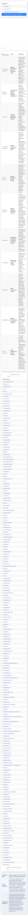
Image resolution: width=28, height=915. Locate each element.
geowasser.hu (6, 741)
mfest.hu (5, 813)
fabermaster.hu (6, 571)
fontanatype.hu (6, 588)
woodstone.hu (6, 665)
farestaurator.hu (7, 534)
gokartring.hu (6, 668)
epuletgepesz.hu (7, 551)
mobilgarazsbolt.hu (7, 469)
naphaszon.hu (6, 702)
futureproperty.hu (7, 782)
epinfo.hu (5, 660)
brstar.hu (5, 767)
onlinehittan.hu (6, 590)
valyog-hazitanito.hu (8, 838)
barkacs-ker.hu (6, 634)
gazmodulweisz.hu (7, 394)
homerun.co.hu (6, 403)
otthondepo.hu (6, 423)
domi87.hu (5, 444)
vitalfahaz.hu (6, 486)
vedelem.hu (6, 544)
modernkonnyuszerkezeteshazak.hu (11, 731)
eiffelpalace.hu (6, 687)
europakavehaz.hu (7, 641)
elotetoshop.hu (6, 493)
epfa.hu (5, 576)
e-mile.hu (5, 622)
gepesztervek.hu (7, 760)
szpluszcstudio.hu (7, 466)
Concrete (5, 117)
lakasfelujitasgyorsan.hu (9, 510)
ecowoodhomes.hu (7, 629)
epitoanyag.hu (6, 401)
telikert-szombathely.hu (8, 733)
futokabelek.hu (6, 636)
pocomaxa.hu (6, 852)
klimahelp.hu (6, 821)
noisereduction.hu (7, 748)
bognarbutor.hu (6, 488)
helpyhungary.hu (7, 418)
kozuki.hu (5, 491)
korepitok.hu (6, 656)
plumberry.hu (6, 847)
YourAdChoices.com (13, 907)
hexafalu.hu (6, 772)
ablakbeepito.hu (7, 527)
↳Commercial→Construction (11, 11)
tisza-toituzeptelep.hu (8, 459)
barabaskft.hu (6, 643)
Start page (7, 6)
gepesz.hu (5, 685)
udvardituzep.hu (7, 801)
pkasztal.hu (6, 833)
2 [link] (9, 869)
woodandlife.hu (6, 408)
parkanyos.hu (6, 449)
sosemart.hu (6, 610)
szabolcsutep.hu (7, 775)
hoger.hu (5, 503)
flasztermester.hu (7, 828)
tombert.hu (5, 855)
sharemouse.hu (6, 648)
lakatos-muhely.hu (7, 617)
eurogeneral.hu (6, 682)
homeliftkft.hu (6, 719)
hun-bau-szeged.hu (7, 809)
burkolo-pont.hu (7, 724)
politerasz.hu (6, 864)
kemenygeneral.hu (7, 857)
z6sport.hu (5, 816)
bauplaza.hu (6, 624)
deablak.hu (5, 842)
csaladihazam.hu (7, 578)
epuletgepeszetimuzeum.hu (9, 566)
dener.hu (5, 474)
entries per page (15, 374)
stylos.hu (5, 568)
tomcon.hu (5, 789)
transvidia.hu (6, 658)
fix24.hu (5, 420)
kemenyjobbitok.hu (7, 675)
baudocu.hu (5, 559)
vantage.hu (5, 714)
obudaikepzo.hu (6, 607)
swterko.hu (5, 619)
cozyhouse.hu (6, 736)
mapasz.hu (5, 556)
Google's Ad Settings (14, 905)
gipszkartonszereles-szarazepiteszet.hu (12, 716)
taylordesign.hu (6, 440)
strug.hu (5, 517)
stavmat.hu (5, 396)
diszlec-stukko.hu (7, 728)
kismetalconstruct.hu (8, 845)
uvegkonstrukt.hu (7, 580)
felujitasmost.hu (7, 755)
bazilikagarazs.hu (7, 600)
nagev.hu (5, 452)
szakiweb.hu (6, 726)
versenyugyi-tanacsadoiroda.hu (10, 663)
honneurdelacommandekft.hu (10, 792)
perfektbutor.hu (7, 498)
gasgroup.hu (6, 694)
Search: (8, 376)
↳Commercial (7, 9)
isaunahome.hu (6, 454)
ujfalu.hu (5, 627)
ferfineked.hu (6, 779)
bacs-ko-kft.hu (6, 806)
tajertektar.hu (6, 542)
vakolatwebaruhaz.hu (8, 612)
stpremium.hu (6, 823)
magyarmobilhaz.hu (7, 680)
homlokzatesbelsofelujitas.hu (10, 677)
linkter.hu (5, 646)
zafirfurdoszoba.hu (7, 478)
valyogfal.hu (6, 690)
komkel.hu (5, 631)
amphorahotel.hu (7, 639)
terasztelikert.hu (7, 597)
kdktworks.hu (6, 750)
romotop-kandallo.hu (8, 692)
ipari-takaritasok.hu (7, 811)
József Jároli (20, 875)
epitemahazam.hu (7, 386)
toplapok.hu (6, 430)
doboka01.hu (6, 471)
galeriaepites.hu (7, 435)
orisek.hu (5, 784)
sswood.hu (5, 850)
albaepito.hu (6, 787)
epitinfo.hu (5, 549)
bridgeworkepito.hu (7, 522)
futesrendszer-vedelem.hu (9, 704)
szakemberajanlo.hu (7, 651)
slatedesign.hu (6, 447)
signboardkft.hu (6, 859)
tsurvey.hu (5, 413)
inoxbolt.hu (5, 614)
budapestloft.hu (7, 743)
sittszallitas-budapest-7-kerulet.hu (11, 711)
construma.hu (6, 583)
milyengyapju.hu (7, 770)
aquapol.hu (5, 427)
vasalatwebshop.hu (7, 464)
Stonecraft (5, 290)
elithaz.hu (5, 709)
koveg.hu (5, 415)
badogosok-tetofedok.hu (9, 804)
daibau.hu (5, 546)
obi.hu (4, 389)
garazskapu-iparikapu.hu (8, 697)
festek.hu (5, 437)
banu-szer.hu (6, 525)
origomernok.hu (6, 512)
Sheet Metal (5, 262)
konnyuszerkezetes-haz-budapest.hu (11, 765)
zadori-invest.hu (7, 777)
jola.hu (4, 391)
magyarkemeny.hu (7, 753)
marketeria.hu (6, 406)
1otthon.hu (5, 699)
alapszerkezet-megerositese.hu (10, 721)
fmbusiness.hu (6, 442)
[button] (25, 379)
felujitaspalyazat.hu (7, 537)
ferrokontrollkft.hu (7, 835)
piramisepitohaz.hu (7, 432)
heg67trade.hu (6, 796)
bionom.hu (5, 595)
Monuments (5, 240)
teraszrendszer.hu (7, 529)
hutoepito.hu (6, 653)
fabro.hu (5, 476)
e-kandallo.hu (6, 483)
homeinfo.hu (6, 384)
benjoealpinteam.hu (7, 762)
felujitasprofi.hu (7, 818)
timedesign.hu (6, 425)
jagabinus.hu (6, 707)
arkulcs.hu (5, 532)
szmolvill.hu (6, 794)
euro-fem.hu (6, 495)
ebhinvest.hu (6, 554)
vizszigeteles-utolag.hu (8, 830)
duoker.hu (5, 573)
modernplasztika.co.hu (8, 593)
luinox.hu (5, 520)
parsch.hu (5, 515)
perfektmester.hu (7, 500)
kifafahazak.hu (6, 758)
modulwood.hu (6, 411)
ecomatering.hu (6, 799)
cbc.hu (4, 481)
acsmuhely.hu (6, 670)
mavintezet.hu (6, 745)
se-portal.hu (6, 398)
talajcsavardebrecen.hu (8, 738)
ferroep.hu (5, 561)
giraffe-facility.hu (7, 826)
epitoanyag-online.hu (8, 461)
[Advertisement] (14, 32)
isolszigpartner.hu (7, 840)
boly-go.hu (5, 508)
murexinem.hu (6, 602)
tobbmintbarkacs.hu (7, 457)
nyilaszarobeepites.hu (8, 381)
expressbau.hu (6, 673)
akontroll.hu (6, 563)
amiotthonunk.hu (7, 539)
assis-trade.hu (6, 505)
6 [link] (18, 869)
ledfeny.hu (5, 605)
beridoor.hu (6, 585)
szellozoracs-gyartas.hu (8, 862)
